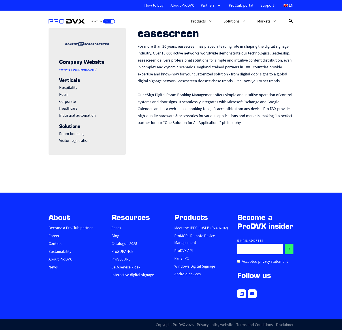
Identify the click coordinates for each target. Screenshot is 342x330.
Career (54, 235)
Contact (55, 243)
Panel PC (181, 258)
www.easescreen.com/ (78, 69)
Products (202, 21)
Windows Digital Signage (194, 266)
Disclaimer (284, 324)
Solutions (235, 21)
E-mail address (250, 240)
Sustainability (60, 251)
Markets (267, 21)
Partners (211, 5)
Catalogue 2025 (124, 243)
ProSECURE (120, 259)
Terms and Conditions (254, 324)
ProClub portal (241, 5)
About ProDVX (182, 5)
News (53, 267)
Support (267, 5)
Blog (115, 235)
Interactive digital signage (132, 274)
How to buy (153, 5)
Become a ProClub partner (71, 227)
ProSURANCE (122, 251)
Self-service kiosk (125, 267)
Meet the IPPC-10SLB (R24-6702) (201, 227)
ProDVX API (183, 250)
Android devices (187, 273)
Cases (116, 227)
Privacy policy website (215, 324)
